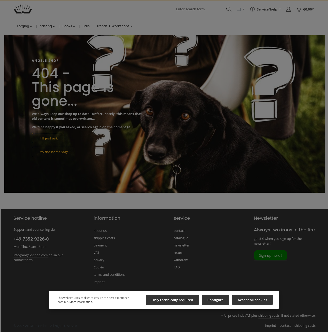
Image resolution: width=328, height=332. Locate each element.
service (181, 217)
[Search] (229, 12)
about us (100, 230)
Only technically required (179, 300)
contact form (22, 259)
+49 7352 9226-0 (31, 238)
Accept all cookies (254, 300)
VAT (96, 252)
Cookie (99, 267)
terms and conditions (108, 274)
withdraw (180, 260)
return (178, 252)
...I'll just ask (47, 142)
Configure (218, 300)
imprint (98, 282)
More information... (68, 302)
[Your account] (289, 12)
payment (100, 245)
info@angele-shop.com (30, 255)
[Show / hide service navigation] (265, 11)
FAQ (177, 267)
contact (179, 230)
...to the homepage (52, 155)
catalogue (181, 238)
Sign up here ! (270, 255)
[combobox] (202, 12)
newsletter (181, 245)
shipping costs (104, 238)
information (105, 217)
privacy (99, 260)
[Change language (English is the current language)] (241, 11)
